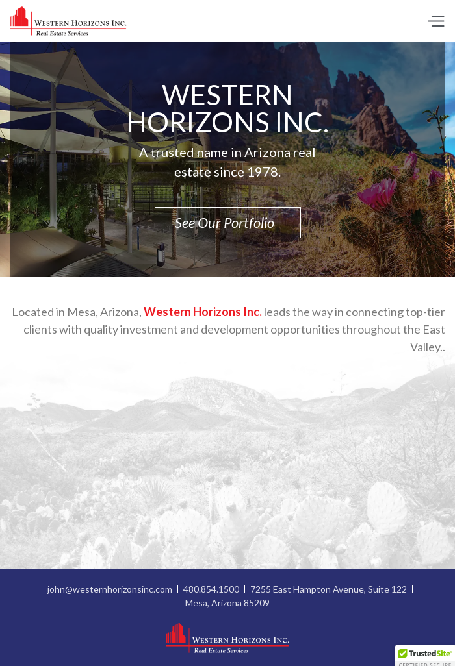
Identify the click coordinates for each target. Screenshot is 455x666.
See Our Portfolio (228, 222)
